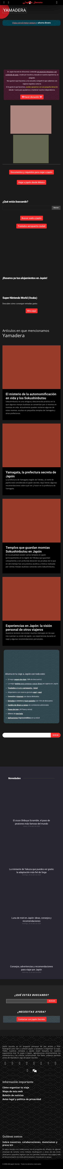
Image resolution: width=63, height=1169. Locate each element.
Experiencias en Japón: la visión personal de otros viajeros (29, 627)
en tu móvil (24, 718)
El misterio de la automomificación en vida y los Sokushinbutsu (31, 396)
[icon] (3, 2)
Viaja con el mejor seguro (24, 23)
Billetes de (15, 714)
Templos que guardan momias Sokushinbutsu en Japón (28, 549)
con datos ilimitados (23, 696)
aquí (35, 692)
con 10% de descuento (30, 701)
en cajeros (33, 684)
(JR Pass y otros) (20, 709)
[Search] (56, 735)
